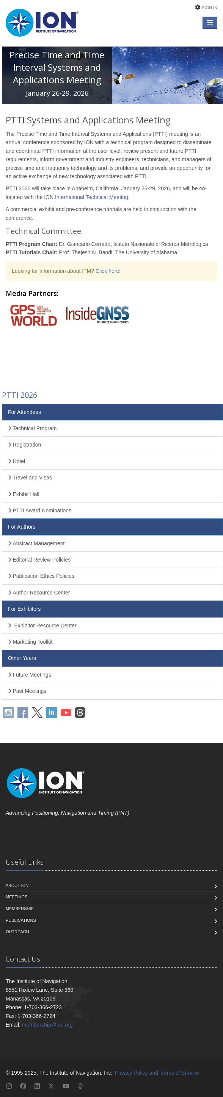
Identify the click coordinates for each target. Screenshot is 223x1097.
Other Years (22, 658)
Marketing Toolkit (30, 642)
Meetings (16, 897)
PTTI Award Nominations (39, 510)
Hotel (16, 461)
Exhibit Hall (23, 494)
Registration (24, 445)
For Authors (21, 527)
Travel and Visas (30, 478)
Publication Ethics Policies (41, 576)
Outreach (17, 931)
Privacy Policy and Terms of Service (157, 1073)
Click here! (108, 271)
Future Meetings (29, 675)
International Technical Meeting (91, 197)
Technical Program (32, 428)
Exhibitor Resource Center (42, 625)
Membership (20, 908)
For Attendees (24, 412)
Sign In (209, 7)
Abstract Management (36, 543)
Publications (21, 920)
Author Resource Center (39, 593)
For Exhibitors (24, 609)
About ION (17, 885)
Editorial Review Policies (39, 560)
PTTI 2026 (19, 395)
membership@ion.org (47, 1025)
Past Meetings (27, 691)
